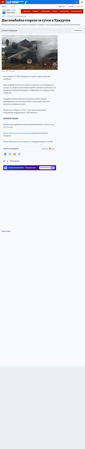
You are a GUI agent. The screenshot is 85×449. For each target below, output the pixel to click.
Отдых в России (64, 11)
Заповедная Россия (76, 11)
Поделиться (77, 31)
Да (4, 12)
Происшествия (11, 16)
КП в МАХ (55, 11)
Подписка (80, 6)
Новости (4, 16)
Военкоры (35, 11)
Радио (63, 6)
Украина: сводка (45, 11)
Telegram (17, 110)
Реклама (70, 6)
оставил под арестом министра (19, 133)
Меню (2, 2)
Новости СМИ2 (6, 231)
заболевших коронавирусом (19, 141)
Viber (24, 110)
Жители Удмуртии (14, 161)
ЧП (7, 161)
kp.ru (52, 149)
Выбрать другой (11, 12)
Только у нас (26, 11)
